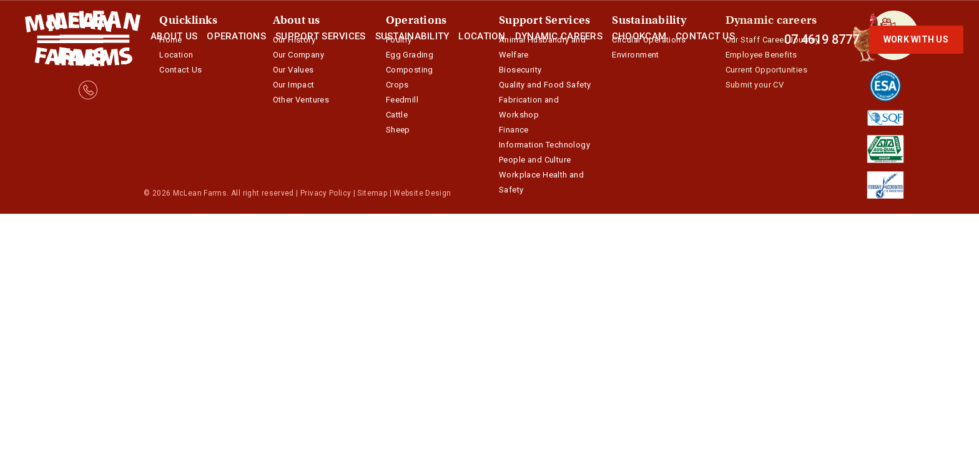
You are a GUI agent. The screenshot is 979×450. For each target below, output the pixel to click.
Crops (397, 84)
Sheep (398, 129)
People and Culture (535, 159)
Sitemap (372, 193)
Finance (514, 129)
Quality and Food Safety (545, 84)
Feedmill (402, 99)
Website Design (422, 193)
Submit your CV (755, 84)
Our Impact (294, 84)
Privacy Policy (325, 193)
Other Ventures (301, 99)
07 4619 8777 (821, 39)
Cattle (397, 114)
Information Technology (544, 144)
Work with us (915, 39)
